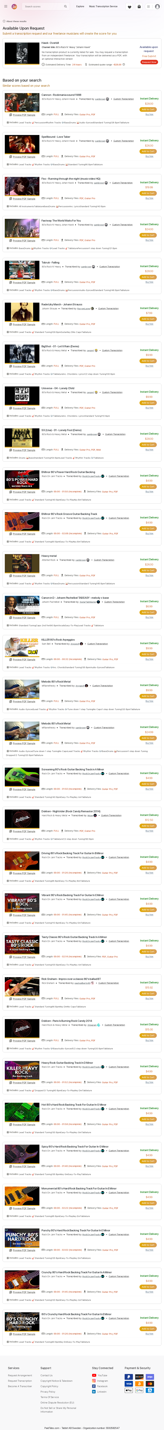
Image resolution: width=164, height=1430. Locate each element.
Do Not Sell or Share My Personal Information (58, 1405)
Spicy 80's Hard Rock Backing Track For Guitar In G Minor (74, 1142)
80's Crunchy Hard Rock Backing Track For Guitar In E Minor (76, 1309)
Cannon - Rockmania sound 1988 (61, 94)
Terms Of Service (50, 1392)
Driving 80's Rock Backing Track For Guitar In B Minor (72, 850)
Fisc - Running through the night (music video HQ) (70, 178)
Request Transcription (20, 1376)
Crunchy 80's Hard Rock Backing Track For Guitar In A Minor (76, 1268)
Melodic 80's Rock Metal (56, 679)
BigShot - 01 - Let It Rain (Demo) (60, 345)
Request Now (149, 62)
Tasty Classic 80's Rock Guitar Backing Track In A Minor (74, 934)
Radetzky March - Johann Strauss (61, 303)
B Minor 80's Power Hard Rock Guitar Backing (68, 470)
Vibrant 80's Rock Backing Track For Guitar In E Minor (72, 892)
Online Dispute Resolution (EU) (57, 1397)
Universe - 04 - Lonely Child (57, 387)
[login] (157, 6)
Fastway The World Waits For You (61, 220)
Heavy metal (49, 554)
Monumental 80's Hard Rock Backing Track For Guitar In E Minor (79, 1184)
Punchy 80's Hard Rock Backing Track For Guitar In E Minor (75, 1226)
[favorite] (129, 6)
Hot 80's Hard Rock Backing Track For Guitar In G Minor (73, 1101)
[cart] (138, 6)
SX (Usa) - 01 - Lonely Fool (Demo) (61, 428)
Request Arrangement (20, 1370)
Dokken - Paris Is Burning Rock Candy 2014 (66, 1017)
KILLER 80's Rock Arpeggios (58, 637)
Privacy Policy (48, 1387)
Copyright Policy (49, 1381)
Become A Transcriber (20, 1381)
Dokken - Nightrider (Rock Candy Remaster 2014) (70, 808)
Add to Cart (149, 109)
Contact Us (46, 1370)
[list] (148, 6)
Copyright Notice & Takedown (57, 1376)
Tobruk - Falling (50, 261)
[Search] (65, 6)
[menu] (6, 6)
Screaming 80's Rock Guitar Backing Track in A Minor (72, 767)
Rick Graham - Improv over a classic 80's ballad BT (71, 975)
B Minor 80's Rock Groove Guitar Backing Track (69, 512)
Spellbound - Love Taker (55, 136)
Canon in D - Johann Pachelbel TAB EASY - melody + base (75, 595)
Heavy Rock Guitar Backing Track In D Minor (67, 1059)
